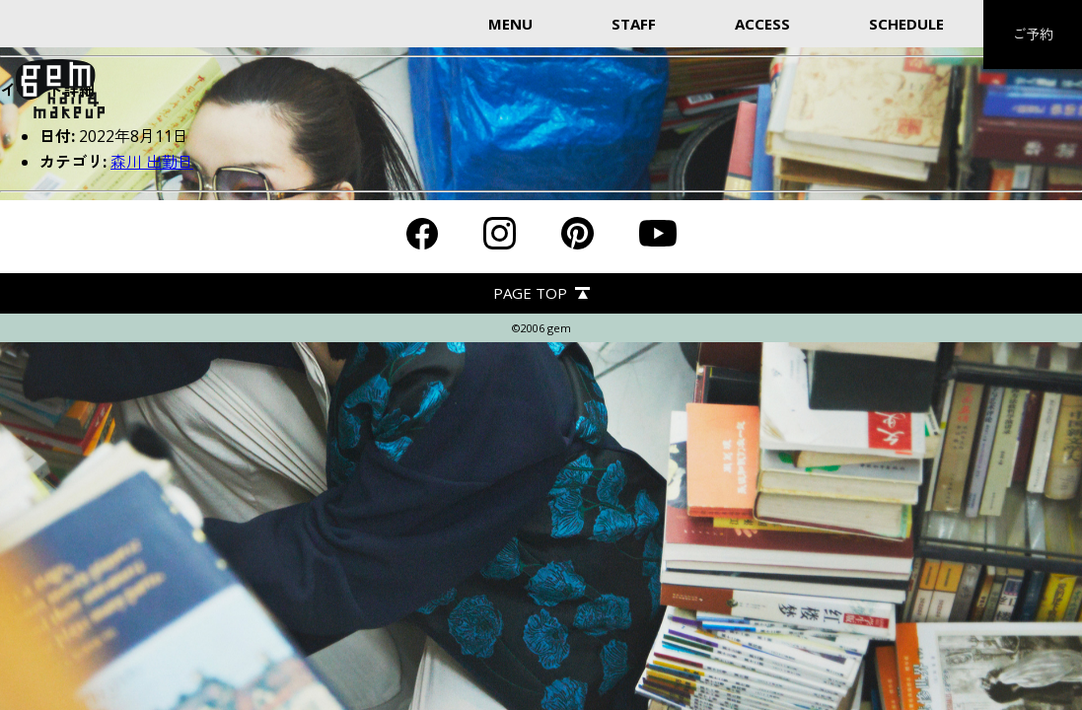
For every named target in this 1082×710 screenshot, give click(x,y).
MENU (510, 24)
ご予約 (1032, 34)
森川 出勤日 (151, 162)
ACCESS (762, 24)
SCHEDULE (906, 24)
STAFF (634, 24)
